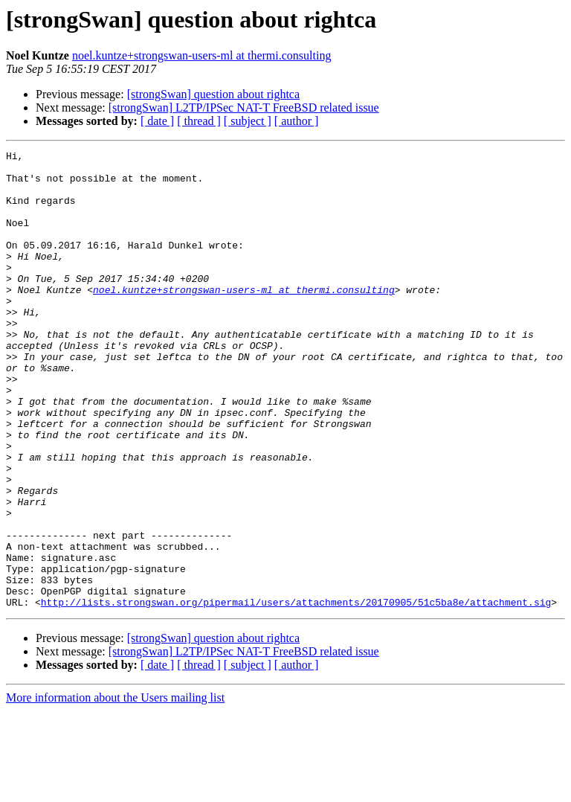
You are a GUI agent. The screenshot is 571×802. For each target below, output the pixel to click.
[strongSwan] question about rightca (213, 94)
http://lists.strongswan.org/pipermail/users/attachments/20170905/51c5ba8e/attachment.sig (296, 693)
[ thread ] (199, 121)
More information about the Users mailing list (115, 789)
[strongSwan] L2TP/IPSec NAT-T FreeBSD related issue (244, 107)
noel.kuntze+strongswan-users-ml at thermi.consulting (202, 55)
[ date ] (157, 121)
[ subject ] (247, 121)
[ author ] (296, 121)
